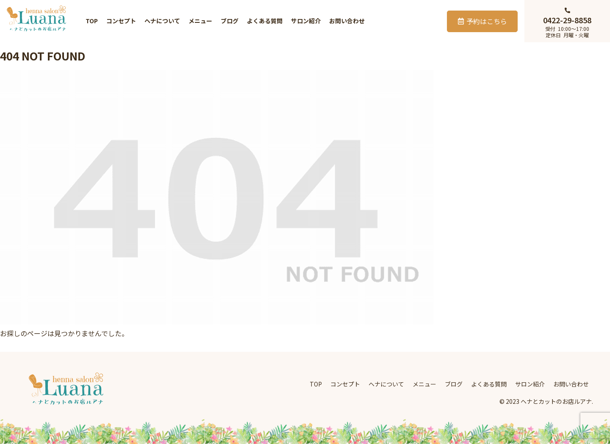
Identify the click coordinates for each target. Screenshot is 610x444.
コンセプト (121, 20)
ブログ (229, 20)
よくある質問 (265, 20)
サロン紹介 (306, 20)
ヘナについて (162, 20)
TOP (92, 20)
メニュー (200, 20)
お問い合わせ (347, 20)
